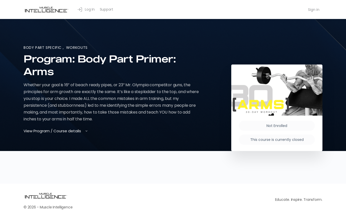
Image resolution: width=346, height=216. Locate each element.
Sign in (313, 9)
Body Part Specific (43, 47)
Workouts (77, 47)
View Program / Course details (56, 131)
